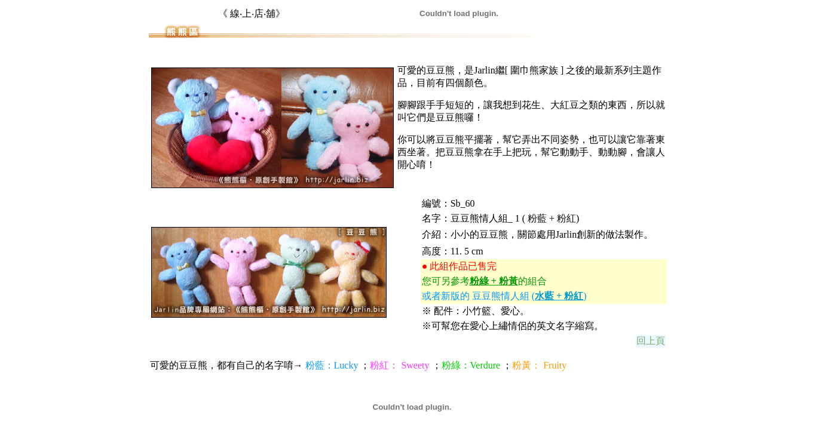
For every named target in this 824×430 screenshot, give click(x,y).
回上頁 (650, 341)
